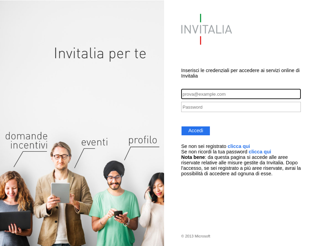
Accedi (195, 130)
